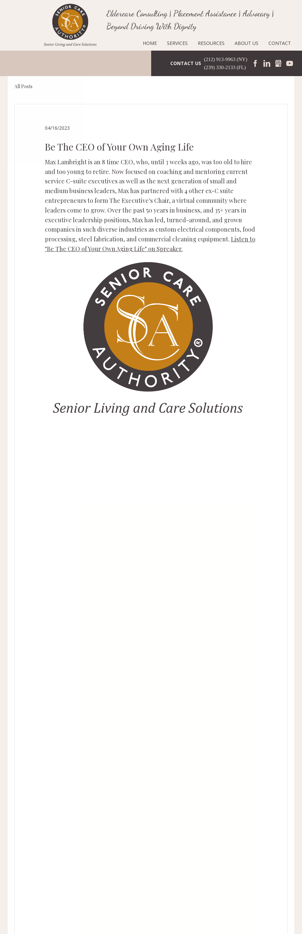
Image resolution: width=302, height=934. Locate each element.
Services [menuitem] (177, 43)
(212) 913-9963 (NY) (225, 59)
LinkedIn (267, 63)
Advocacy (256, 13)
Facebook (255, 63)
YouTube (290, 63)
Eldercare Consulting (137, 13)
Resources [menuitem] (211, 43)
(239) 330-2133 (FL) (225, 67)
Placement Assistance (205, 13)
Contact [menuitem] (279, 43)
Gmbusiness (278, 63)
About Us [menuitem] (246, 43)
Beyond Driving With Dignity (151, 26)
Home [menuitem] (150, 43)
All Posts (23, 86)
